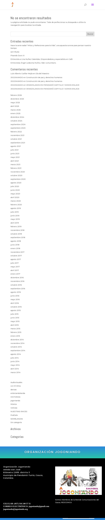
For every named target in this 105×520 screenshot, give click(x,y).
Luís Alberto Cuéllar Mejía (21, 73)
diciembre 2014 (17, 340)
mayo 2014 (15, 365)
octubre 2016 (16, 285)
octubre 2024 (16, 121)
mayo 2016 (15, 299)
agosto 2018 (16, 241)
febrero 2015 (16, 332)
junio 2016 (15, 296)
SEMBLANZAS (17, 419)
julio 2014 (15, 358)
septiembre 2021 (18, 143)
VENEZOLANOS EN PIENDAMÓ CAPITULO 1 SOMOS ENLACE (52, 85)
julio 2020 (15, 186)
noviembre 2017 (17, 252)
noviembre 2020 (18, 172)
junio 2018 (15, 245)
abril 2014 (15, 369)
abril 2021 (15, 161)
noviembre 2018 (17, 230)
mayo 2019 (15, 219)
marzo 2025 (16, 110)
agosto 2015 (16, 310)
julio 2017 (15, 263)
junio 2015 (15, 318)
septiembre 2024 (18, 124)
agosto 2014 (16, 354)
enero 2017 (15, 274)
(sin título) (15, 52)
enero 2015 (15, 336)
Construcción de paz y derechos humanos (44, 77)
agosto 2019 (16, 208)
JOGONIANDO (17, 77)
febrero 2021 (16, 168)
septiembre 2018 (18, 237)
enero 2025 (15, 113)
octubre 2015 (16, 307)
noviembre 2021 (17, 135)
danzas (14, 390)
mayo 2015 (15, 321)
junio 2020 (15, 190)
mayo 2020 (15, 194)
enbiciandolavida (18, 393)
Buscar (90, 34)
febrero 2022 (16, 132)
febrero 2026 (16, 95)
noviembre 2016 (17, 281)
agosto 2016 (16, 292)
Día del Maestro (42, 73)
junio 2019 (15, 216)
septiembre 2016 (18, 289)
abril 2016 (15, 303)
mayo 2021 (15, 157)
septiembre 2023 (18, 128)
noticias (14, 408)
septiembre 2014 (18, 350)
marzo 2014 (15, 372)
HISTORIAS (15, 397)
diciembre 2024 (17, 117)
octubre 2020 (16, 175)
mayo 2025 (15, 102)
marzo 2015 (15, 329)
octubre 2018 (16, 234)
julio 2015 (14, 314)
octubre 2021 (16, 139)
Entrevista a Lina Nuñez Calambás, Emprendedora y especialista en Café (42, 59)
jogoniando (15, 401)
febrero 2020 (16, 205)
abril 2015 (15, 325)
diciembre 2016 (17, 278)
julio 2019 (15, 212)
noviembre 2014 (17, 343)
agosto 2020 (16, 183)
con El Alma (16, 386)
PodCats (14, 415)
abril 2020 (15, 197)
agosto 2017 (16, 259)
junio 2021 (15, 154)
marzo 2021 (15, 164)
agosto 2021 (16, 146)
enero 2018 (15, 248)
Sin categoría (16, 422)
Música (14, 404)
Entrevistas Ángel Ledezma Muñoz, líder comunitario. (33, 63)
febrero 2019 (16, 226)
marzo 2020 (16, 201)
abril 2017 (15, 270)
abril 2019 (15, 223)
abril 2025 (15, 106)
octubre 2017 (16, 256)
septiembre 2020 (18, 179)
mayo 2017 (15, 267)
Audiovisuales (16, 382)
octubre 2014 (16, 347)
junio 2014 (15, 361)
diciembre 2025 (17, 99)
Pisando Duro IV (18, 55)
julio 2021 (15, 150)
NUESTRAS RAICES (19, 411)
